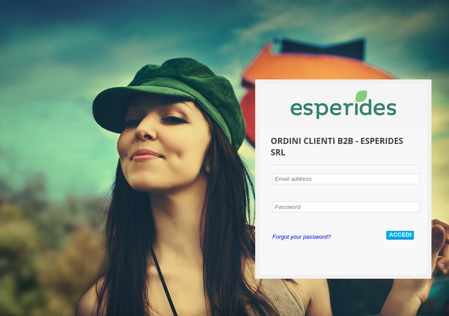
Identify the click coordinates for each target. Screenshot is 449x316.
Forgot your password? (301, 236)
